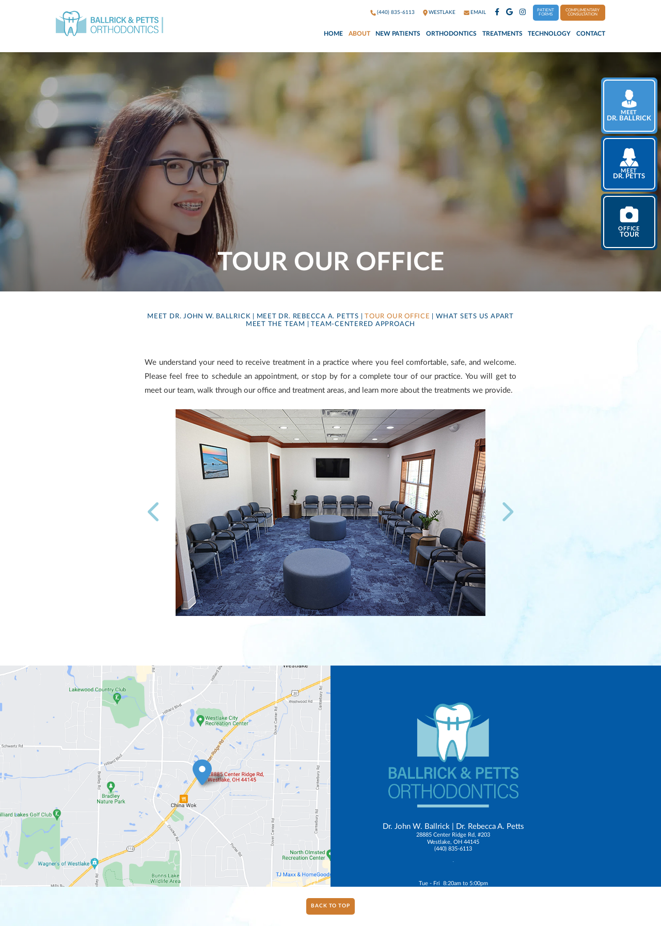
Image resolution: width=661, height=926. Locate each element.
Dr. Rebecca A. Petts (490, 826)
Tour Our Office (397, 316)
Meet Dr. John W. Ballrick (198, 316)
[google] (509, 13)
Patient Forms (545, 12)
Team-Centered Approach (363, 324)
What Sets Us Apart (475, 316)
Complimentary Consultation (582, 12)
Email (478, 12)
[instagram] (522, 13)
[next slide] (504, 513)
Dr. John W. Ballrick (416, 826)
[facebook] (497, 13)
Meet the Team (275, 324)
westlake (442, 12)
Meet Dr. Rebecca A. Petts (308, 316)
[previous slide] (157, 513)
